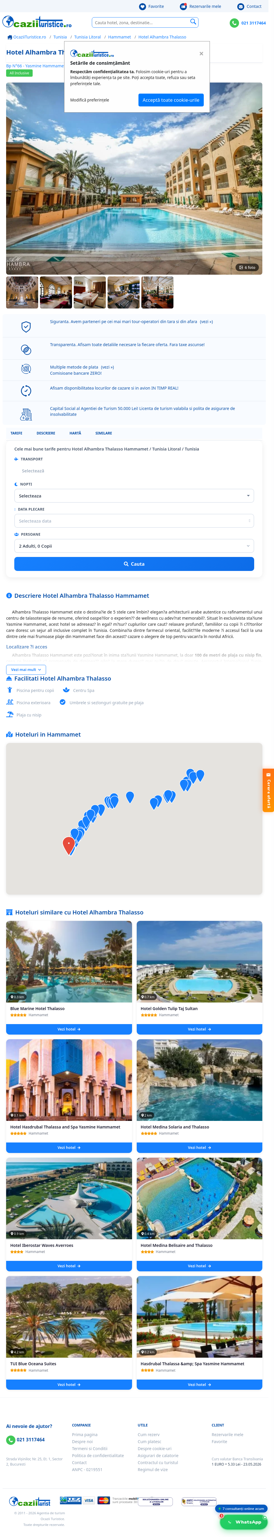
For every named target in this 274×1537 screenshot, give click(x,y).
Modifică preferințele (89, 100)
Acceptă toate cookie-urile (171, 100)
